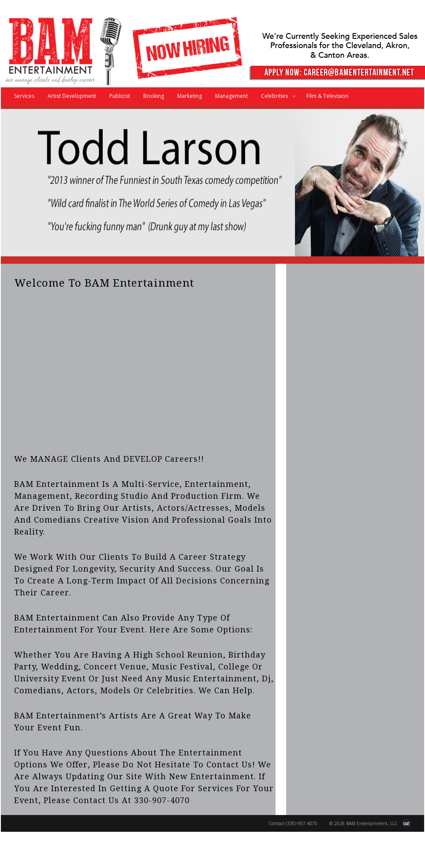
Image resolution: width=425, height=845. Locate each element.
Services (24, 96)
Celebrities (275, 98)
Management (231, 96)
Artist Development (72, 96)
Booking (153, 96)
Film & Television (327, 96)
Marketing (189, 96)
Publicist (119, 96)
